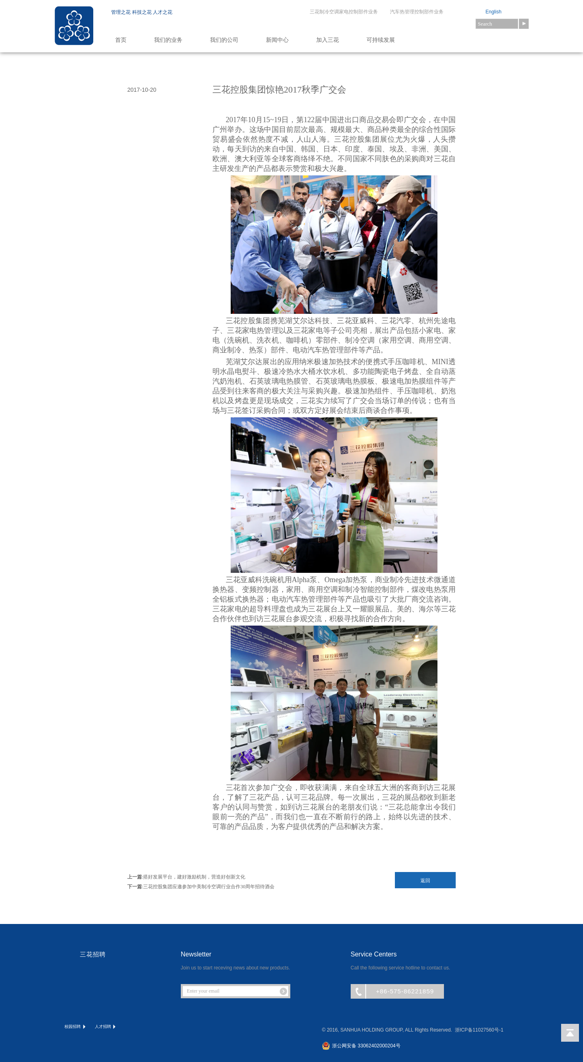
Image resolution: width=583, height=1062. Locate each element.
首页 (120, 40)
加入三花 (327, 40)
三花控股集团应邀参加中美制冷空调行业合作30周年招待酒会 (208, 886)
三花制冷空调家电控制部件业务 (344, 12)
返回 (425, 880)
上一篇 (134, 877)
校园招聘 (75, 1027)
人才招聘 (106, 1027)
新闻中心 (277, 40)
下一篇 (134, 886)
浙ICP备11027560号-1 (479, 1030)
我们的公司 (224, 40)
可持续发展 (381, 40)
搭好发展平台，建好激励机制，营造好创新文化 (194, 877)
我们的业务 (168, 40)
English (494, 12)
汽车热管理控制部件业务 (417, 12)
